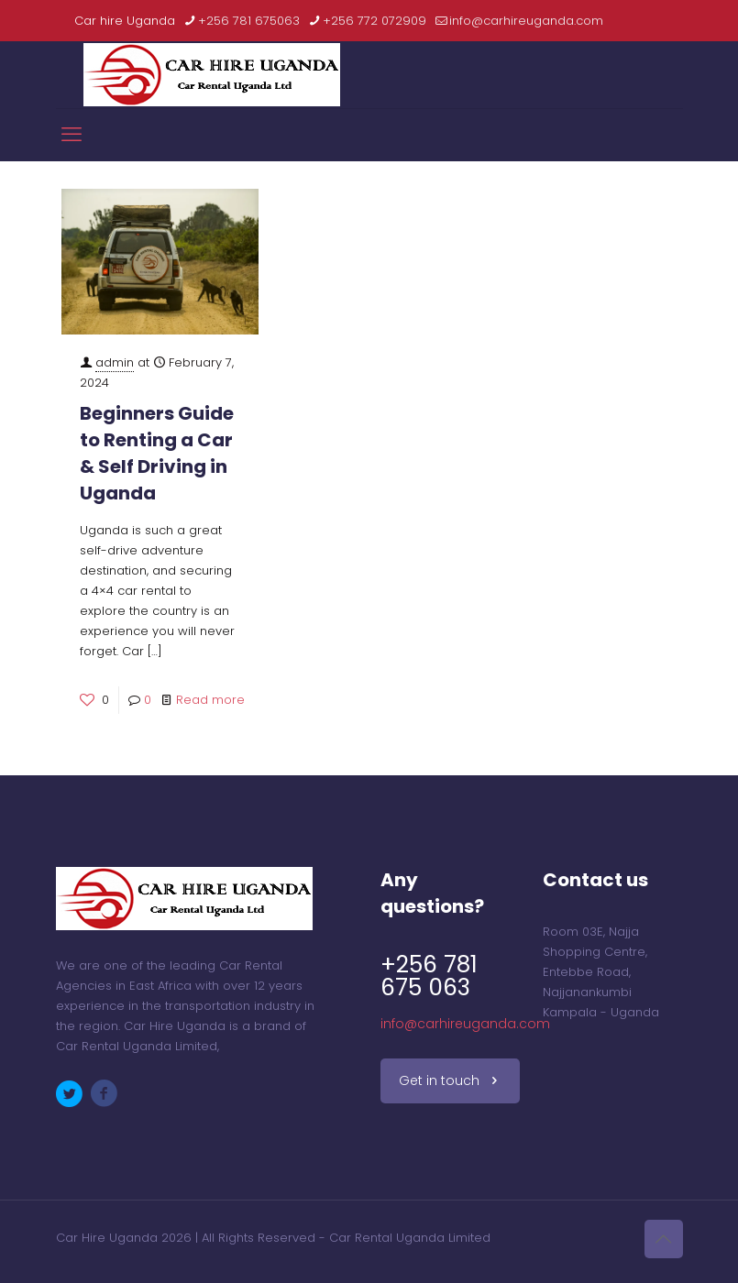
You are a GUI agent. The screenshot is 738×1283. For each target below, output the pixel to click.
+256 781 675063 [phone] (249, 20)
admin (114, 362)
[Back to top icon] (663, 1239)
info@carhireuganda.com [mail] (526, 20)
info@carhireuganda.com (465, 1023)
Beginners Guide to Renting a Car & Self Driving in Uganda (157, 453)
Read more (210, 699)
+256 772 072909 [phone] (374, 20)
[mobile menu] (71, 134)
